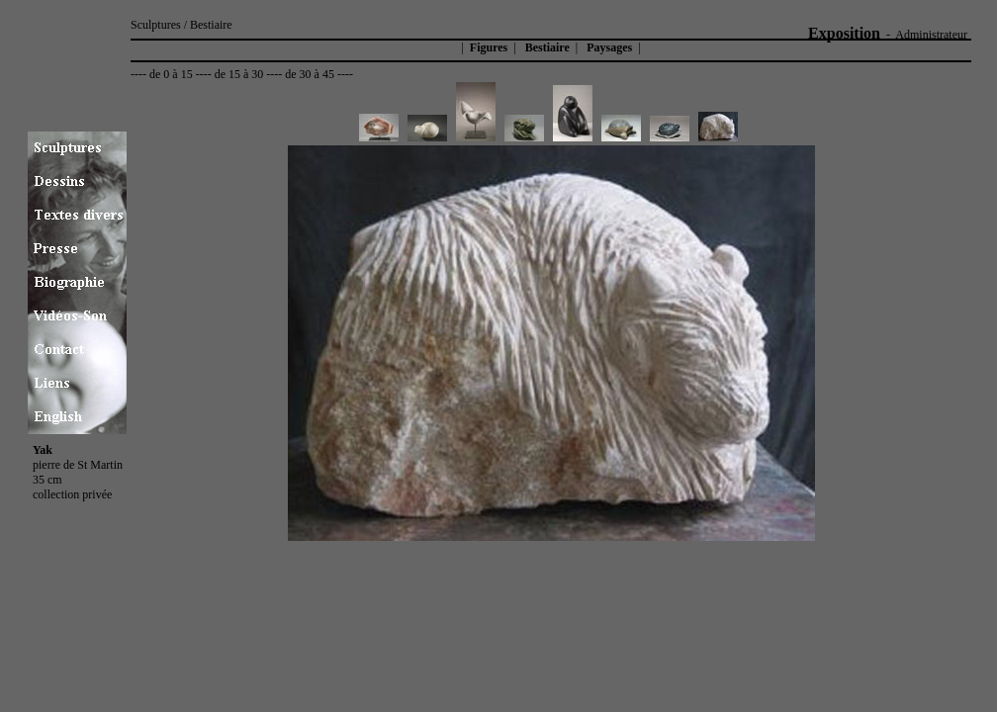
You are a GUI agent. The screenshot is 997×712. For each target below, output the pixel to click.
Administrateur (931, 35)
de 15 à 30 (239, 74)
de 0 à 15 (171, 74)
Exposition (844, 33)
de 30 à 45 (309, 74)
